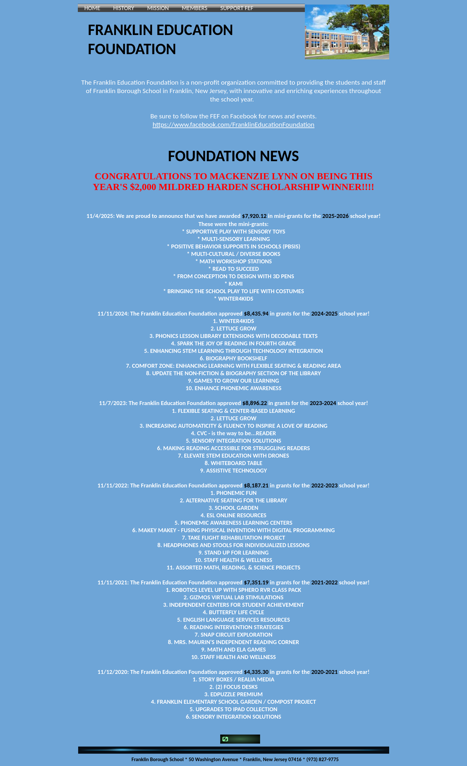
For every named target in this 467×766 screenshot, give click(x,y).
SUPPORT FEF (236, 8)
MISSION (158, 8)
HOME (92, 8)
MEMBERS (195, 8)
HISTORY (123, 8)
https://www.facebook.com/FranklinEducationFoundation (233, 124)
